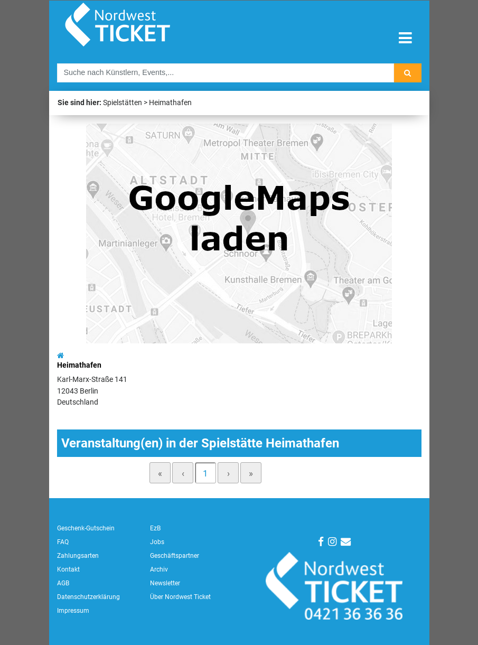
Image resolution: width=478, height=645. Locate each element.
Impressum (73, 610)
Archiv (159, 569)
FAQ (63, 542)
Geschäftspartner (174, 555)
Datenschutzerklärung (88, 597)
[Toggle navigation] (405, 38)
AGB (63, 583)
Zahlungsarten (78, 555)
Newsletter (165, 583)
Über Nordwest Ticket (180, 597)
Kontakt (68, 569)
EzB (155, 528)
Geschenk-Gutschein (86, 528)
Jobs (157, 542)
